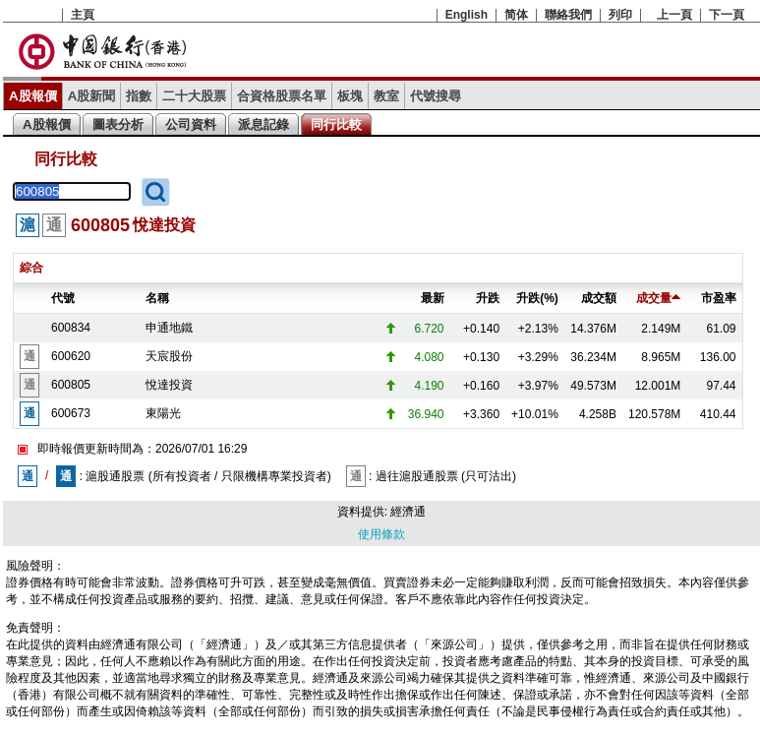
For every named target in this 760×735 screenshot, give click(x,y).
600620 (70, 356)
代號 (63, 298)
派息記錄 (263, 124)
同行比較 (336, 124)
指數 (138, 96)
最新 (432, 298)
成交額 (598, 298)
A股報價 (33, 96)
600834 (70, 328)
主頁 (82, 15)
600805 (70, 385)
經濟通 (408, 512)
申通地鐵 (169, 328)
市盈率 (718, 298)
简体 (516, 15)
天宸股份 (169, 356)
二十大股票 (194, 96)
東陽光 (163, 413)
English (466, 15)
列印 (620, 15)
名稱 (157, 298)
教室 (386, 96)
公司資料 (190, 124)
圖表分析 (118, 124)
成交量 (658, 298)
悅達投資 (169, 385)
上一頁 (674, 15)
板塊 (350, 96)
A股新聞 (92, 96)
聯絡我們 (568, 15)
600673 (70, 413)
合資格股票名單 (281, 96)
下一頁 (726, 15)
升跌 (487, 298)
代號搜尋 (435, 96)
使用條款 (381, 534)
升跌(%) (537, 298)
